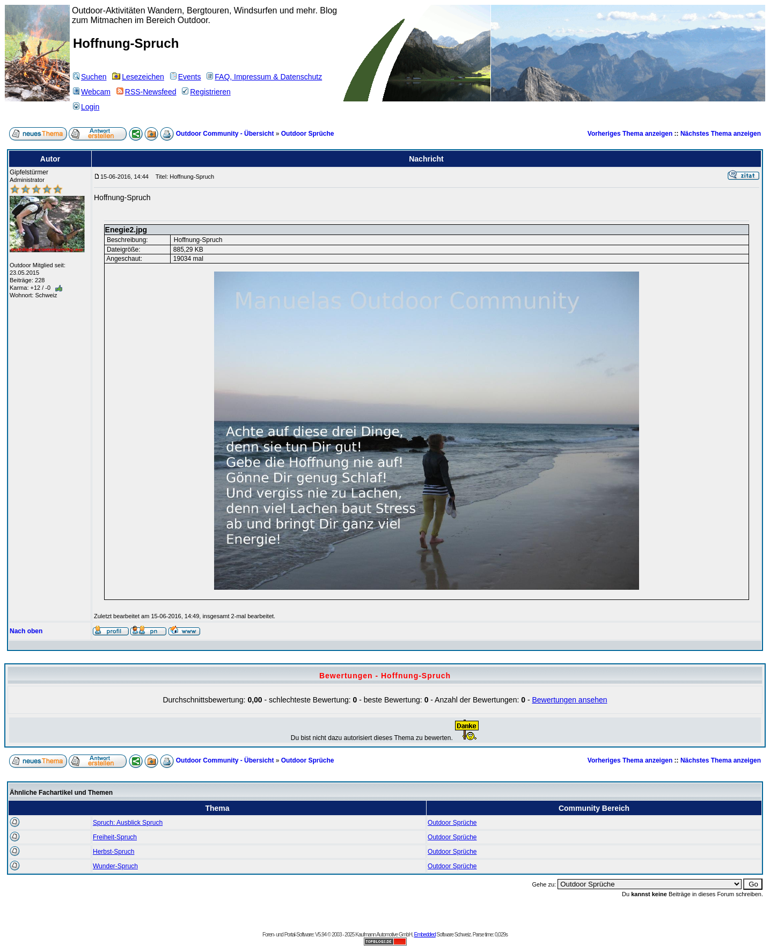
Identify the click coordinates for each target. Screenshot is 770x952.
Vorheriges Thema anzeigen (630, 133)
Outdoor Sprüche (307, 133)
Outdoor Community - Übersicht (225, 133)
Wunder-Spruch (115, 866)
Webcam (92, 91)
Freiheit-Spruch (115, 837)
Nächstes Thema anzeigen (720, 133)
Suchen (89, 76)
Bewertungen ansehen (569, 699)
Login (86, 106)
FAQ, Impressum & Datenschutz (264, 76)
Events (185, 76)
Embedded (424, 935)
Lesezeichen (138, 76)
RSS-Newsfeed (146, 91)
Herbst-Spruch (113, 851)
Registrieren (206, 91)
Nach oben (26, 631)
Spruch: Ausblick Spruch (128, 822)
